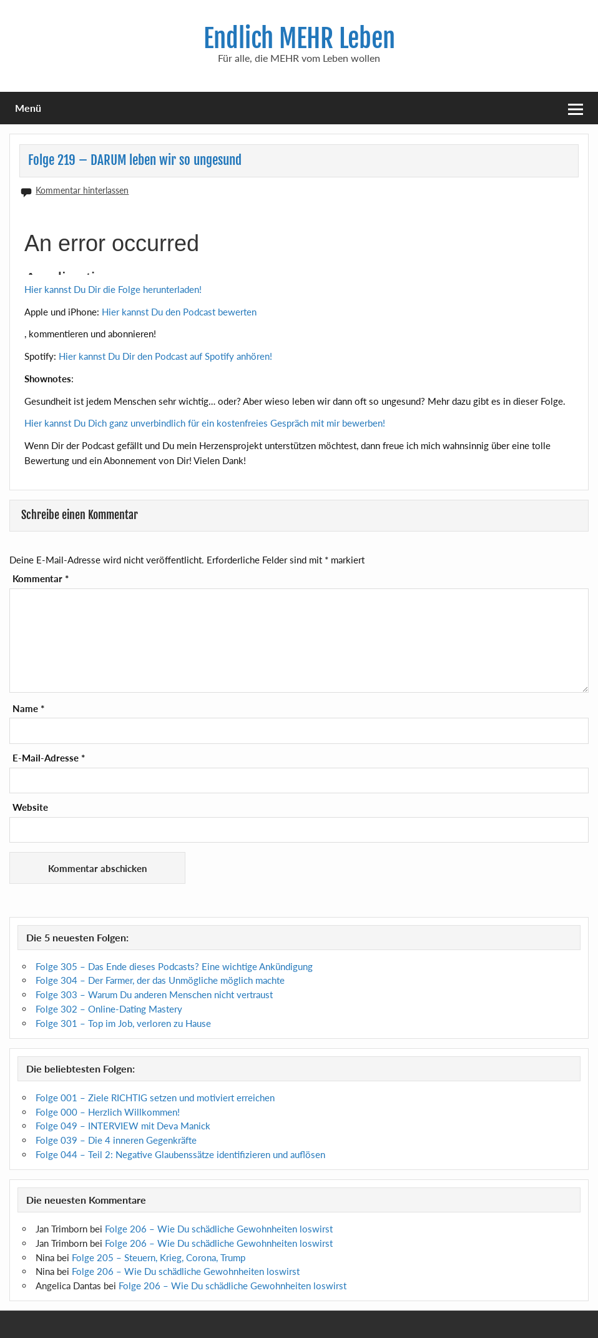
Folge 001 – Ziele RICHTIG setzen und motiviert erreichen (155, 1097)
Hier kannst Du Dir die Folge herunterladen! (113, 289)
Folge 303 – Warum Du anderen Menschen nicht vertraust (154, 994)
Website (30, 807)
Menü (28, 108)
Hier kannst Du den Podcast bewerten (179, 311)
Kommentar (40, 578)
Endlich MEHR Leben (299, 38)
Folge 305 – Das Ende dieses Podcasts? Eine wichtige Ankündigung (174, 966)
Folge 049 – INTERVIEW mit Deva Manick (123, 1125)
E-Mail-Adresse (48, 758)
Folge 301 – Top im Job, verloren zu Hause (123, 1023)
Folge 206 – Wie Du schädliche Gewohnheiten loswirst (219, 1228)
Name (28, 708)
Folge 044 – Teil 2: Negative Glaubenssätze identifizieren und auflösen (180, 1154)
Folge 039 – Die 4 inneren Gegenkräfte (116, 1140)
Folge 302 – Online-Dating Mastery (109, 1008)
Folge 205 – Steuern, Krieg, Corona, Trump (158, 1257)
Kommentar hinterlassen (82, 190)
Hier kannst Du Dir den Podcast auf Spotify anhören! (165, 356)
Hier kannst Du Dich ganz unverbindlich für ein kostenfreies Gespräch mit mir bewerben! (204, 423)
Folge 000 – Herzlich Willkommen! (108, 1111)
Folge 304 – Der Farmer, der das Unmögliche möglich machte (160, 980)
